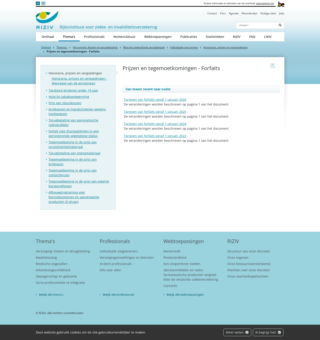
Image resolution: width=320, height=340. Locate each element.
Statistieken (215, 36)
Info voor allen (110, 270)
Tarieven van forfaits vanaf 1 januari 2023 (155, 136)
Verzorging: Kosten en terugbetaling (95, 47)
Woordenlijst (249, 13)
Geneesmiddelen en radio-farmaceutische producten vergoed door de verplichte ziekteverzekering (190, 275)
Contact (212, 13)
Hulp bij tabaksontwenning (69, 97)
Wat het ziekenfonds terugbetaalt (144, 47)
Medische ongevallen (52, 264)
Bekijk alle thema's (51, 295)
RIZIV (237, 36)
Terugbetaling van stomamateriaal (74, 153)
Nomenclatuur (124, 36)
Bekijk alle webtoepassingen (185, 295)
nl (38, 3)
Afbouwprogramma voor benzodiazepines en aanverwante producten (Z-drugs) (74, 197)
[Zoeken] (256, 25)
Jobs (281, 13)
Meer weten (237, 332)
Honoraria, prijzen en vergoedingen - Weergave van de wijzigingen (79, 80)
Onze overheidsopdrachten (247, 276)
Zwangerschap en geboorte (56, 276)
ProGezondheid (175, 257)
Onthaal (48, 36)
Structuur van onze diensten (248, 251)
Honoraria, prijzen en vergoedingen (225, 47)
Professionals (94, 36)
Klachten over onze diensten (248, 270)
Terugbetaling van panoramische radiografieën (73, 122)
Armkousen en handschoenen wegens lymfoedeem (77, 111)
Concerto (170, 286)
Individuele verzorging (184, 47)
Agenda (233, 13)
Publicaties (188, 36)
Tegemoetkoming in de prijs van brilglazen (73, 161)
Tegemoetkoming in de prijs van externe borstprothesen (79, 183)
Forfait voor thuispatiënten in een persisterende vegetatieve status (74, 133)
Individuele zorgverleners (119, 251)
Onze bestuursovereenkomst (249, 264)
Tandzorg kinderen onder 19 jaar (73, 90)
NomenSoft (171, 251)
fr (43, 3)
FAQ (252, 36)
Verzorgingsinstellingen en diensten (127, 257)
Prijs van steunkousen (65, 103)
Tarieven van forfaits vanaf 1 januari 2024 (155, 124)
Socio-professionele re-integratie (60, 282)
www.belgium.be (265, 3)
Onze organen (238, 257)
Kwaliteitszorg (46, 257)
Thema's (71, 36)
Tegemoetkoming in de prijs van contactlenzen (73, 172)
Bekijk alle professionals (118, 295)
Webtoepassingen (158, 36)
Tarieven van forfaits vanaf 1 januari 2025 (155, 112)
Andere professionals (116, 264)
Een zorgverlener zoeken (181, 264)
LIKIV (268, 36)
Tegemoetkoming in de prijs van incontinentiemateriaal (73, 144)
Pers (223, 13)
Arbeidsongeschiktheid (53, 270)
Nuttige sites (268, 13)
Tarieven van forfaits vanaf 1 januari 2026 (155, 99)
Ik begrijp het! (268, 332)
